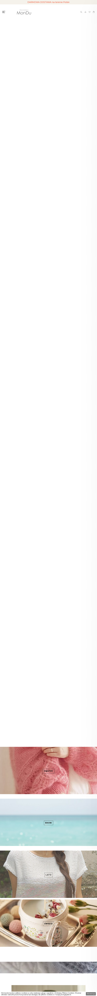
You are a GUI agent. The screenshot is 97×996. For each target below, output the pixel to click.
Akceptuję (91, 994)
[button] (4, 380)
